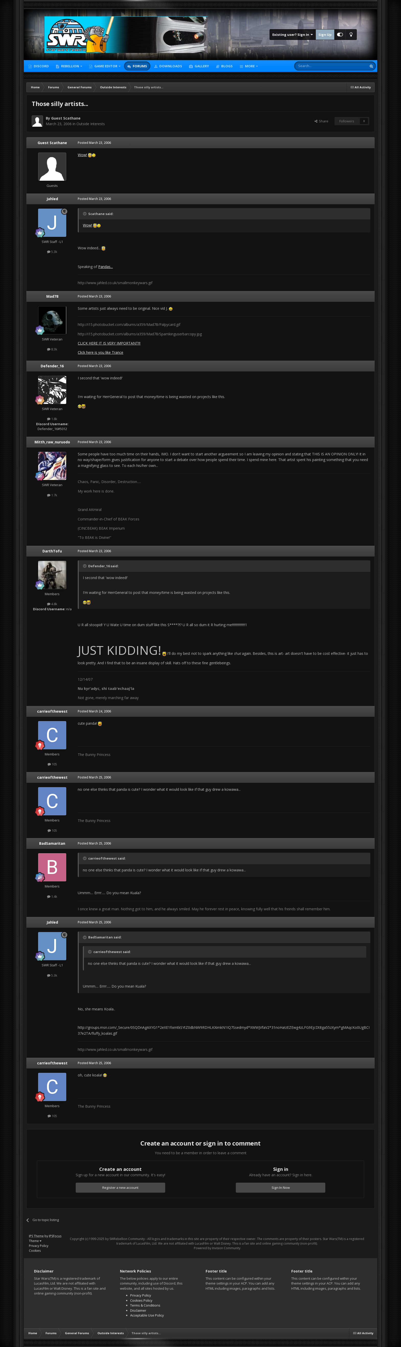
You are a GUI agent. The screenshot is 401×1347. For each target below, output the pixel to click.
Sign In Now (281, 1187)
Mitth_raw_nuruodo (52, 442)
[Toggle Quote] (85, 214)
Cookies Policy (141, 1300)
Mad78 (52, 296)
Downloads (170, 66)
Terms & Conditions (145, 1305)
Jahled (52, 198)
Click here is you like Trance (100, 352)
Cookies (35, 1250)
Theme (35, 1241)
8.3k (52, 349)
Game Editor (106, 66)
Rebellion (70, 66)
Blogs (226, 66)
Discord (41, 66)
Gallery (201, 66)
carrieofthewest (52, 711)
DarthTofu (52, 551)
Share (321, 121)
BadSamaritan (52, 843)
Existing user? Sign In (292, 34)
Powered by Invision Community (217, 1248)
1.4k (52, 896)
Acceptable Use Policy (147, 1315)
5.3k (52, 251)
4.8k (52, 604)
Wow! (82, 154)
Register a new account (120, 1187)
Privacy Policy (38, 1246)
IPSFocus (55, 1236)
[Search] (318, 66)
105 (52, 764)
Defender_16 (52, 366)
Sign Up (325, 34)
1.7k (52, 495)
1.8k (52, 418)
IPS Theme (36, 1236)
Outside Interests (90, 123)
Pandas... (105, 266)
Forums (139, 66)
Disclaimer (138, 1310)
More (249, 66)
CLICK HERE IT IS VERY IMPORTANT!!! (109, 343)
